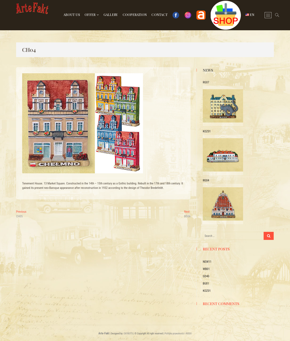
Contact (159, 15)
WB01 (206, 269)
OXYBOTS (128, 333)
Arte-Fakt (103, 333)
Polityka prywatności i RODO (178, 333)
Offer (90, 15)
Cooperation (135, 15)
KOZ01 (207, 291)
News (208, 70)
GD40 (206, 276)
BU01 (206, 283)
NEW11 (207, 262)
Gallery (111, 15)
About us (71, 15)
